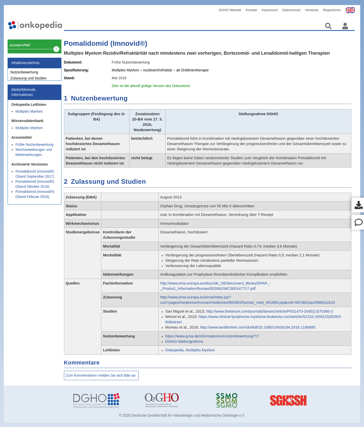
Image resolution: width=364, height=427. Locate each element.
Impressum (270, 10)
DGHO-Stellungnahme (184, 341)
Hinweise (311, 10)
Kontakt (251, 10)
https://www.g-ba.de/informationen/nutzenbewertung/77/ (212, 336)
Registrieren (332, 10)
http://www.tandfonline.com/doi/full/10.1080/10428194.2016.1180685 (257, 327)
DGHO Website (230, 10)
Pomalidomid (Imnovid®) (105, 43)
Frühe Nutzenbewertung (34, 147)
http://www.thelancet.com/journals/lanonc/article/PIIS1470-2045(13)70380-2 (269, 311)
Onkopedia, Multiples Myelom (190, 350)
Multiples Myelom (29, 114)
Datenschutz (291, 10)
